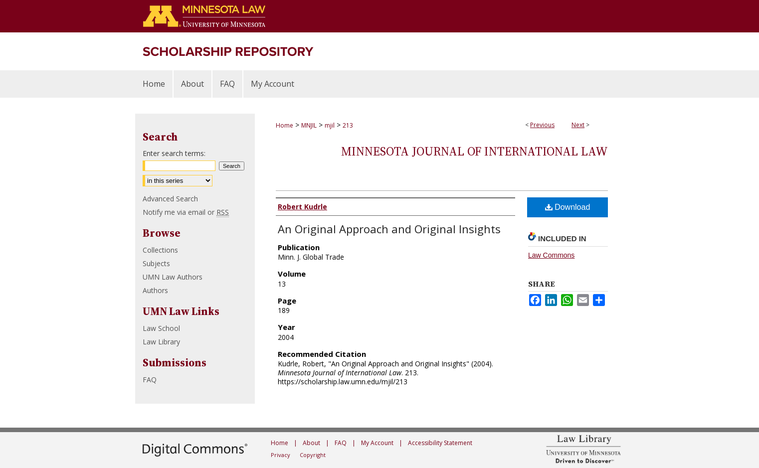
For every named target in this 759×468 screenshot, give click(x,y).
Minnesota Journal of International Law (474, 151)
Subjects (156, 263)
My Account (377, 443)
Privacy (280, 455)
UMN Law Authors (172, 277)
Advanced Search (170, 198)
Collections (160, 250)
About (311, 443)
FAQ (150, 379)
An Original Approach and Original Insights (389, 228)
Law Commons (551, 255)
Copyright (313, 455)
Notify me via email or (186, 212)
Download (567, 207)
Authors (155, 290)
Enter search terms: (174, 153)
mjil (330, 125)
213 (348, 125)
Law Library (161, 341)
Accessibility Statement (440, 443)
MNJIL (309, 125)
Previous (542, 125)
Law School (161, 328)
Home (284, 125)
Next (577, 125)
